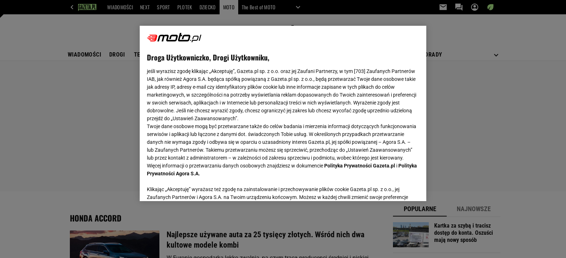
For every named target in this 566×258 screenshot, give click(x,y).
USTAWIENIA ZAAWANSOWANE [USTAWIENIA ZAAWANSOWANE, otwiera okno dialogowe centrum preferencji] (194, 187)
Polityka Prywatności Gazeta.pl (359, 166)
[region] (283, 113)
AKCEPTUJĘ (395, 187)
